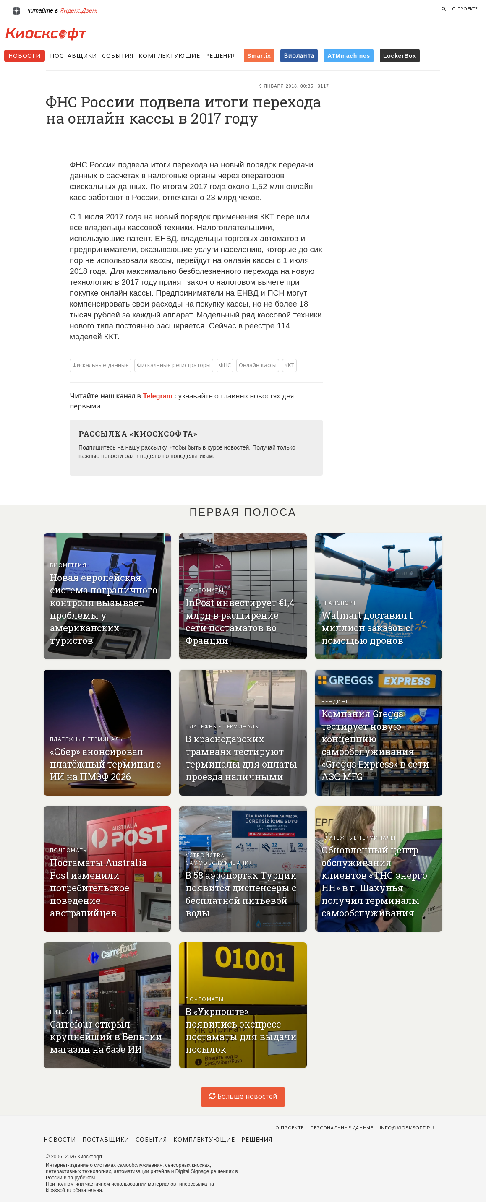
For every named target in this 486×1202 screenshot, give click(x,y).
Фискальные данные (100, 365)
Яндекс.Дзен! (78, 10)
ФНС (225, 365)
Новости (24, 55)
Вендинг (335, 702)
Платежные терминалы (87, 739)
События (117, 55)
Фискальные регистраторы (174, 365)
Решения (220, 55)
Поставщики (73, 55)
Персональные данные (342, 1127)
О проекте (465, 9)
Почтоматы (205, 590)
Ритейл (61, 1012)
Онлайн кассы (258, 365)
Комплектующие (169, 55)
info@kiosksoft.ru (407, 1127)
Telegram (158, 396)
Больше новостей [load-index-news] (243, 1096)
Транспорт (339, 603)
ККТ (289, 365)
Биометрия (68, 565)
